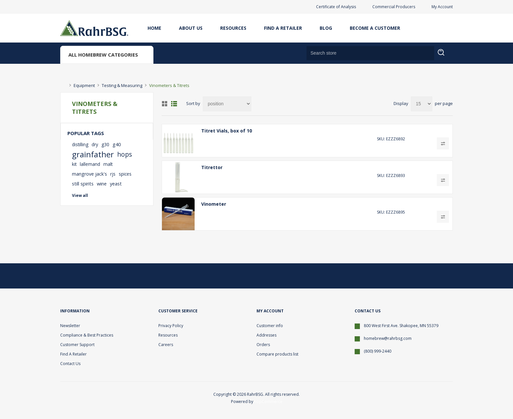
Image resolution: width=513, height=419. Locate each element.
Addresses (266, 335)
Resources (233, 28)
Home (154, 28)
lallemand (90, 164)
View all (80, 195)
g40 (117, 144)
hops (124, 154)
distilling (80, 144)
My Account (442, 6)
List (174, 103)
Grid (165, 103)
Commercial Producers (393, 6)
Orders (263, 344)
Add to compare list (443, 143)
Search (445, 56)
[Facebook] (429, 276)
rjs (112, 174)
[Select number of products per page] (421, 103)
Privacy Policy (170, 325)
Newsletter (70, 325)
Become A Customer (375, 28)
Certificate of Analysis (336, 6)
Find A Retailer (283, 28)
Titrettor (211, 167)
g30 (105, 144)
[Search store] (370, 53)
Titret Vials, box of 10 (226, 131)
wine (102, 184)
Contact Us (70, 363)
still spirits (83, 184)
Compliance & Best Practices (86, 335)
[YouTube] (445, 276)
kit (74, 164)
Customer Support (77, 344)
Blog (326, 28)
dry (95, 144)
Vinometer (213, 204)
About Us (191, 28)
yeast (116, 184)
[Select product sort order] (227, 103)
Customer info (269, 325)
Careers (165, 344)
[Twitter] (413, 276)
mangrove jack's (89, 174)
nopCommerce (268, 401)
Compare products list (277, 354)
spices (125, 174)
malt (108, 164)
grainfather (93, 154)
